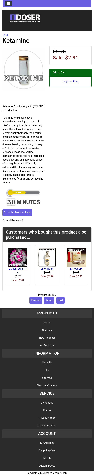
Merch (47, 458)
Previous (36, 300)
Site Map (47, 377)
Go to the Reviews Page (17, 212)
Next (60, 300)
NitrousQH (76, 268)
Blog (47, 370)
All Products (47, 345)
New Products (47, 337)
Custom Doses (47, 465)
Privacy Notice (47, 417)
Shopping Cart (47, 450)
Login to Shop (70, 81)
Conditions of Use (47, 425)
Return (49, 300)
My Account (47, 442)
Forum (47, 410)
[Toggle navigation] (8, 3)
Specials (47, 330)
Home (46, 322)
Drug (5, 35)
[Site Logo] (47, 21)
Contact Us (47, 402)
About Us (47, 362)
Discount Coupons (47, 385)
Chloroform (47, 268)
